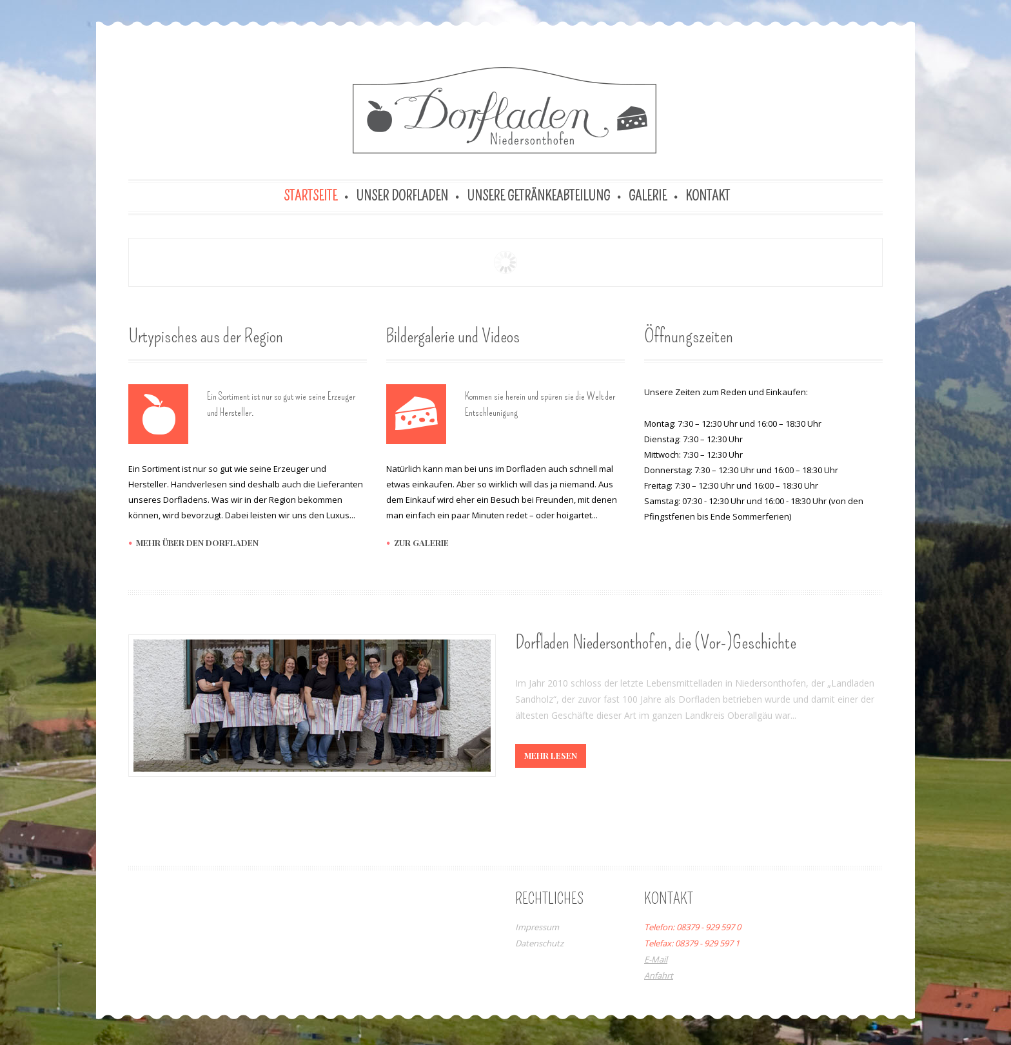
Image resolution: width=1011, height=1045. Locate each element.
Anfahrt (658, 975)
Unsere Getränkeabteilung (538, 196)
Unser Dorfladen (402, 196)
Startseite (310, 196)
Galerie (648, 196)
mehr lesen (550, 755)
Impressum (537, 927)
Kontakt (707, 196)
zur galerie (421, 542)
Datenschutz (539, 943)
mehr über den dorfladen (197, 542)
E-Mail (655, 959)
